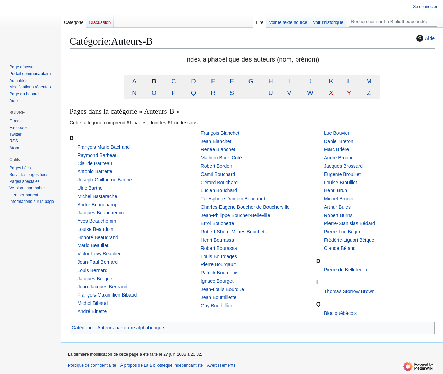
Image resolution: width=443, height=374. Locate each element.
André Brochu (339, 157)
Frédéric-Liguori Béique (349, 240)
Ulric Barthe (89, 188)
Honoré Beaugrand (97, 237)
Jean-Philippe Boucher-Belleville (235, 215)
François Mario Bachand (103, 147)
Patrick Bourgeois (220, 272)
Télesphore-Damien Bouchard (233, 199)
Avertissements (221, 365)
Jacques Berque (94, 278)
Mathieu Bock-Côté (221, 157)
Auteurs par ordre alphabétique (130, 327)
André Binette (92, 311)
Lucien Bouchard (219, 190)
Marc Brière (336, 149)
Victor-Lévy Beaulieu (99, 253)
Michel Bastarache (97, 196)
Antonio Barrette (94, 171)
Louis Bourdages (219, 256)
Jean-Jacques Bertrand (102, 286)
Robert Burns (338, 215)
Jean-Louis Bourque (222, 289)
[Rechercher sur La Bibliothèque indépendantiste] (393, 22)
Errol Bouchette (217, 223)
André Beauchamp (97, 204)
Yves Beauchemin (96, 221)
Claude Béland (340, 248)
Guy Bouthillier (216, 305)
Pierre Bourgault (218, 264)
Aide (425, 38)
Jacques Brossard (343, 166)
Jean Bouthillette (219, 297)
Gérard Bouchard (219, 182)
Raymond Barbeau (97, 155)
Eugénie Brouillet (342, 174)
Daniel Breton (338, 141)
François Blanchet (220, 133)
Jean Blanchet (216, 141)
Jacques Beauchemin (100, 212)
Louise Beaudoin (95, 229)
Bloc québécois (340, 313)
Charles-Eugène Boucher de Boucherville (245, 207)
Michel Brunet (339, 199)
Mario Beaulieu (93, 245)
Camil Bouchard (218, 174)
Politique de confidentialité (92, 365)
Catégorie (82, 327)
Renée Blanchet (218, 149)
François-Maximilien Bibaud (107, 295)
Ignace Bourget (217, 281)
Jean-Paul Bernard (97, 262)
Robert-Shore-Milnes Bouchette (235, 231)
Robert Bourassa (219, 248)
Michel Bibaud (92, 303)
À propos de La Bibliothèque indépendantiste (161, 365)
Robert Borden (216, 166)
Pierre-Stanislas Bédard (349, 223)
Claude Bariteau (94, 163)
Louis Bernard (92, 270)
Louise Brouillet (340, 182)
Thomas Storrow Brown (349, 291)
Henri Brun (335, 190)
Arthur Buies (337, 207)
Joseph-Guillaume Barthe (104, 180)
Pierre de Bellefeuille (346, 269)
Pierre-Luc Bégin (342, 231)
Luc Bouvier (337, 133)
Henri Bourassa (217, 240)
